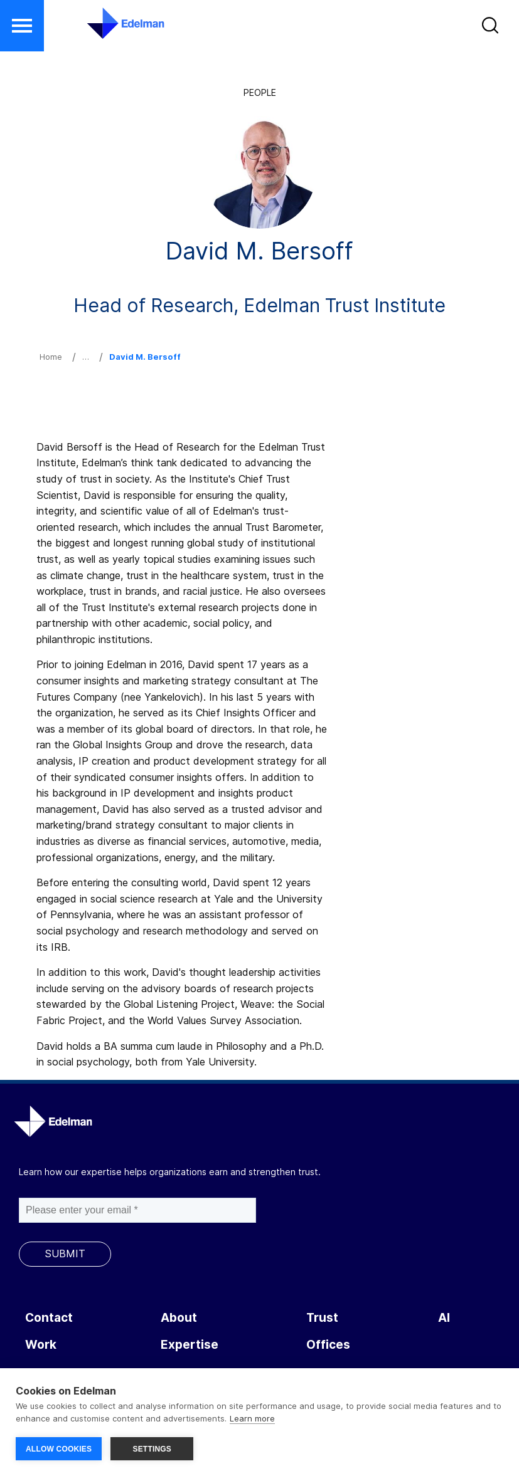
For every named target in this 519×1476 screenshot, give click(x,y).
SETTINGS (151, 1449)
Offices (328, 1344)
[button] (491, 28)
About (179, 1318)
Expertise (189, 1344)
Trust (322, 1318)
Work (40, 1344)
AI (444, 1318)
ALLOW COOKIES (59, 1449)
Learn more (252, 1418)
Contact (49, 1318)
